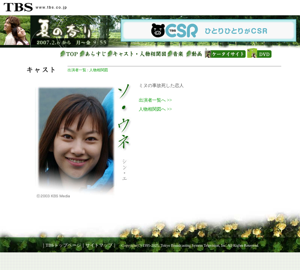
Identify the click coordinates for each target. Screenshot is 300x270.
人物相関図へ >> (155, 109)
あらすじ (93, 53)
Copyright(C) (132, 245)
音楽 (176, 53)
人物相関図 (98, 70)
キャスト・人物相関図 (137, 53)
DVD (259, 53)
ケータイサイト (225, 53)
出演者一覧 (77, 70)
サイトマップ (99, 245)
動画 (195, 53)
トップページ (69, 53)
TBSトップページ (63, 245)
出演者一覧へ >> (155, 100)
